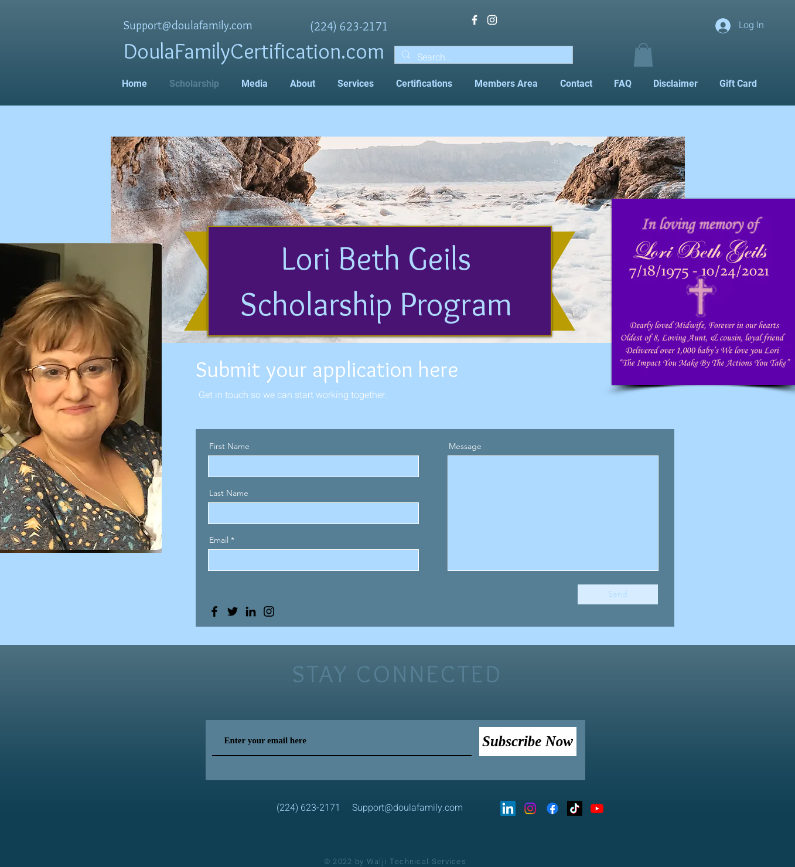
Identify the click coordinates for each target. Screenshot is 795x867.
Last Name (228, 493)
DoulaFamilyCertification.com (254, 51)
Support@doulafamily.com (188, 25)
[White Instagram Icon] (492, 19)
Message (465, 446)
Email (218, 540)
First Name (229, 446)
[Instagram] (269, 611)
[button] (643, 55)
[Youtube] (597, 808)
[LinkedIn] (251, 611)
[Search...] (482, 57)
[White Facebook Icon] (474, 19)
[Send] (617, 594)
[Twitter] (233, 611)
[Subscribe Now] (527, 741)
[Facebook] (214, 611)
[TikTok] (574, 808)
